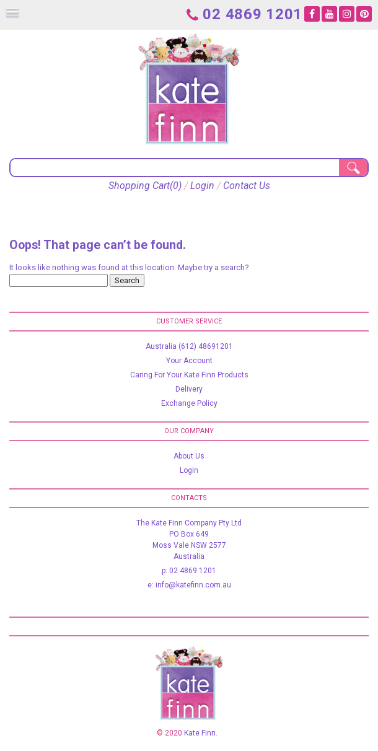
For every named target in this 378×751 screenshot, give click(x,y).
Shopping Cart (139, 185)
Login (202, 185)
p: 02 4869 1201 (189, 570)
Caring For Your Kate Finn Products (189, 375)
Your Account (189, 360)
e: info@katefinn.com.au (189, 585)
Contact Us (246, 185)
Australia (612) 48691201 (189, 346)
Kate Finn (200, 733)
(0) (176, 185)
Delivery (189, 389)
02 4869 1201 (244, 13)
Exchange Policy (189, 403)
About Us (189, 456)
